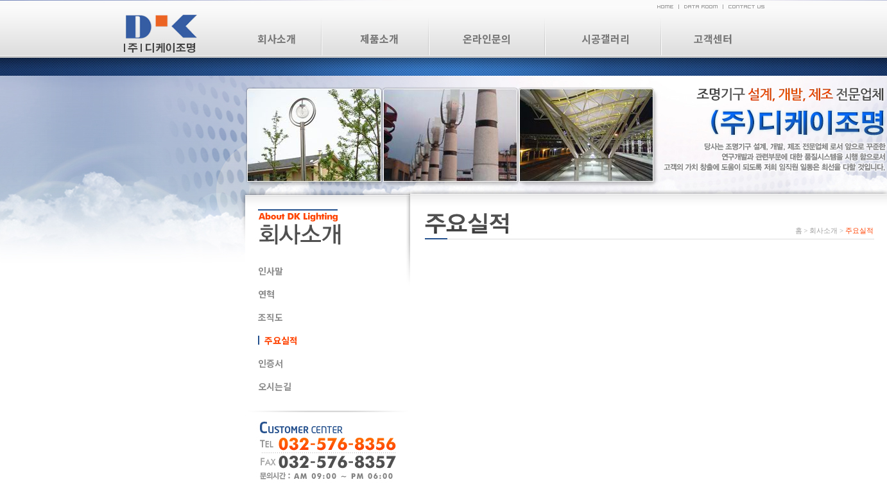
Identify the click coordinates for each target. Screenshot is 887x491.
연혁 (266, 294)
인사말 (270, 270)
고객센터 (713, 38)
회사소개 (276, 38)
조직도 (270, 317)
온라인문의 (487, 38)
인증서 (270, 363)
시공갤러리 (605, 38)
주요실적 (281, 340)
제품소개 (379, 38)
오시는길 (274, 386)
